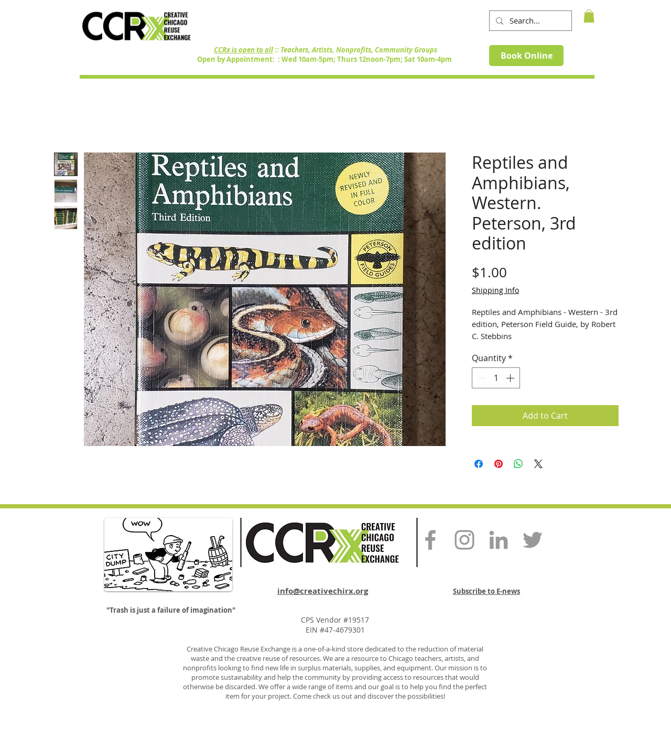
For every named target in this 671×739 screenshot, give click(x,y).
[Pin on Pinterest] (498, 464)
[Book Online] (526, 55)
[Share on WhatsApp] (518, 464)
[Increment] (511, 378)
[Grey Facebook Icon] (430, 540)
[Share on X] (538, 464)
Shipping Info (495, 290)
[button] (588, 16)
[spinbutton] (496, 378)
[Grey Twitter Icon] (533, 540)
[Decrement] (480, 378)
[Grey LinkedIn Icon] (498, 540)
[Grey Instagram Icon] (464, 540)
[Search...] (529, 20)
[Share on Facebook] (478, 464)
